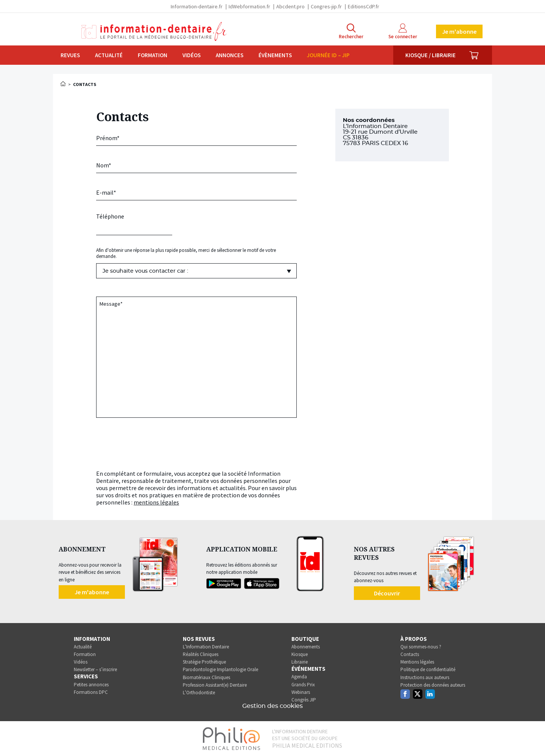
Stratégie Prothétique (204, 662)
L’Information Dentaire (206, 647)
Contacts (409, 654)
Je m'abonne (459, 31)
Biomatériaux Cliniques (206, 677)
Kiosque (299, 654)
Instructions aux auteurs (424, 677)
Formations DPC (91, 692)
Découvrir (387, 593)
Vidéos (191, 55)
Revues (70, 55)
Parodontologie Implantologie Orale (220, 669)
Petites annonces (91, 684)
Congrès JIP (303, 700)
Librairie (299, 662)
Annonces (229, 55)
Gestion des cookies (272, 706)
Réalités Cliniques (200, 654)
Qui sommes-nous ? (420, 647)
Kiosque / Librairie (430, 55)
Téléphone (110, 216)
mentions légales (156, 502)
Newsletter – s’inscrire (95, 669)
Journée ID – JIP (328, 55)
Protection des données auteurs (432, 685)
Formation (152, 55)
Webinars (300, 692)
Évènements (275, 55)
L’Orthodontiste (199, 692)
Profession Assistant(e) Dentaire (215, 685)
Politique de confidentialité (427, 669)
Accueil (64, 84)
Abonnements (305, 647)
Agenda (299, 676)
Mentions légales (417, 662)
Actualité (109, 55)
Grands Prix (303, 684)
